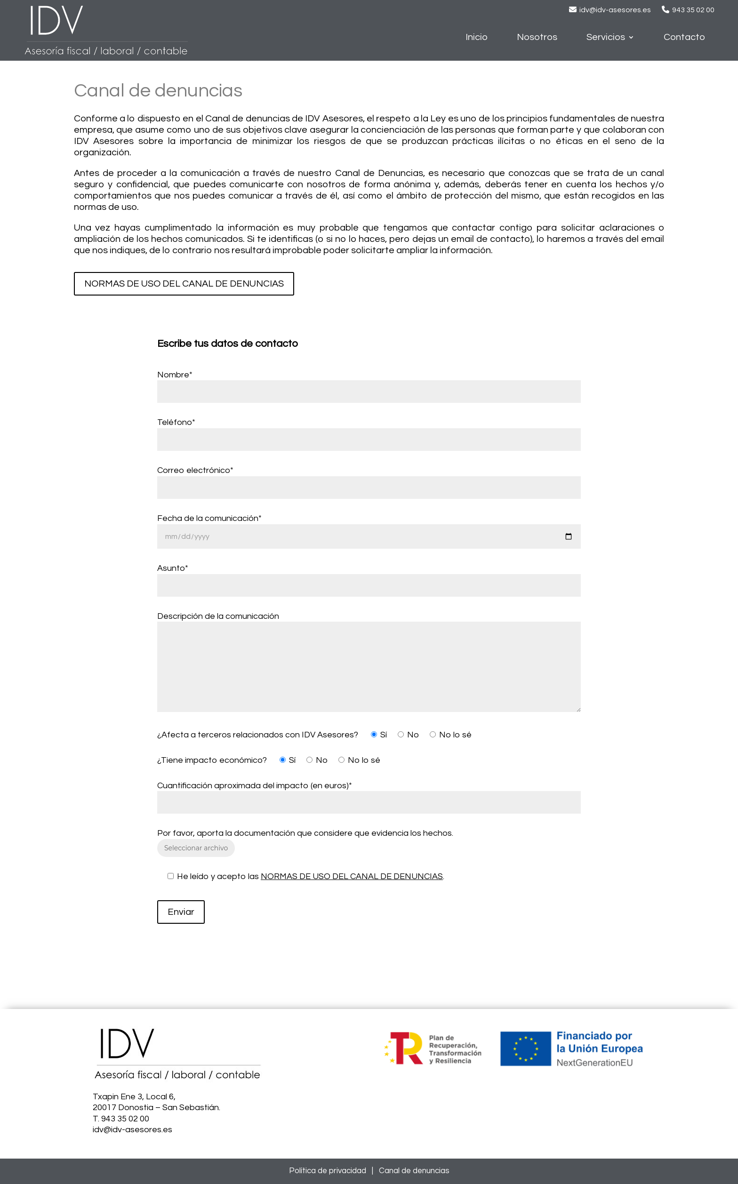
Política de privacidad (327, 1171)
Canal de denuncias (414, 1171)
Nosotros (537, 38)
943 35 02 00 (693, 10)
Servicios (605, 38)
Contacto (684, 38)
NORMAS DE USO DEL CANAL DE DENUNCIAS (184, 283)
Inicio (476, 38)
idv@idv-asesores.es (615, 10)
